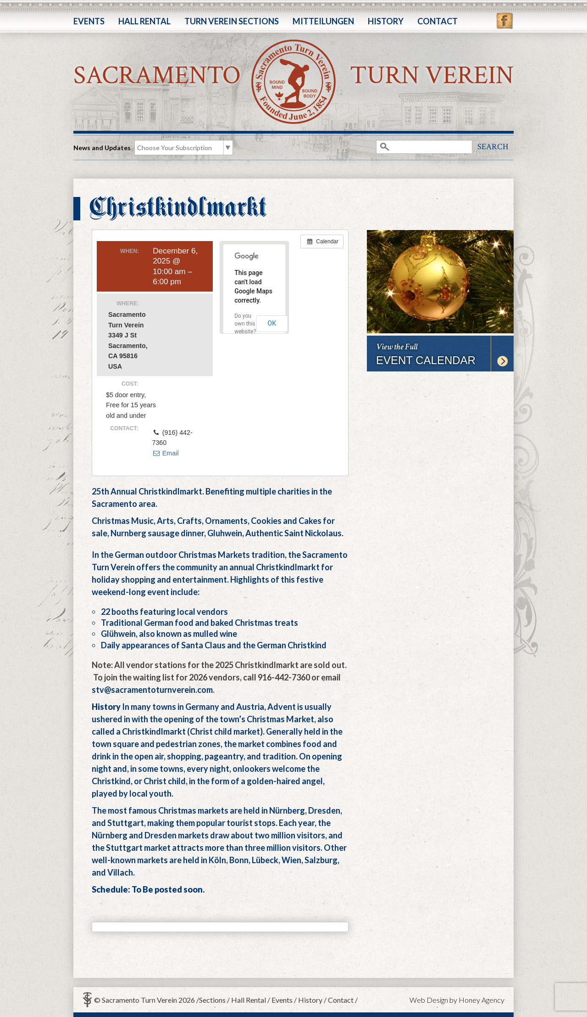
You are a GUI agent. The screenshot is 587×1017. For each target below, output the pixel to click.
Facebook (505, 16)
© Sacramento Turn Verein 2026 (144, 999)
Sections (212, 999)
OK (271, 323)
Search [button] (492, 146)
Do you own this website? (245, 324)
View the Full (440, 353)
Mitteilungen (323, 21)
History (386, 21)
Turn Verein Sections (231, 21)
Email (165, 453)
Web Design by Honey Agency (457, 999)
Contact (437, 21)
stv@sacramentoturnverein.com (152, 690)
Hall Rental (144, 21)
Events (89, 21)
